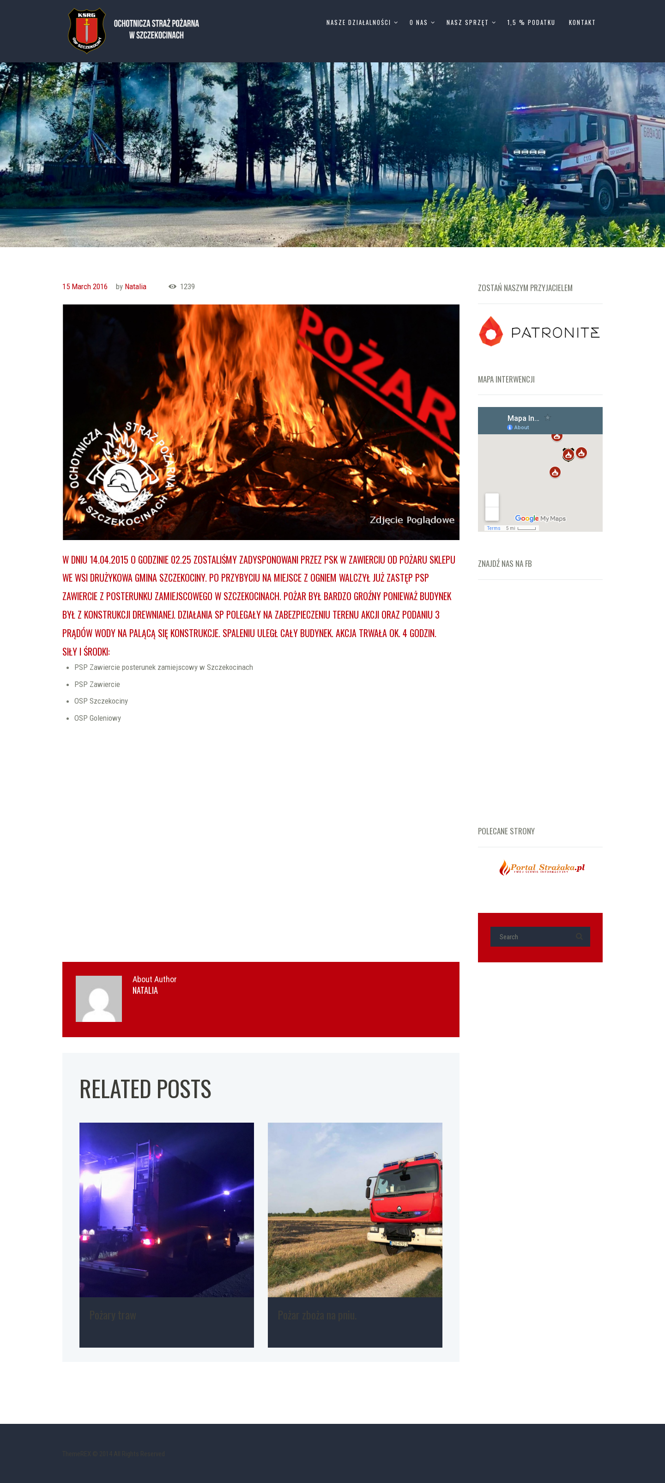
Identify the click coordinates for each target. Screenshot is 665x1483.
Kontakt (582, 22)
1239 (187, 286)
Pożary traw (112, 1314)
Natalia (135, 286)
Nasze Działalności (358, 22)
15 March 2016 (85, 286)
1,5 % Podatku (532, 22)
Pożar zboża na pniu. (317, 1314)
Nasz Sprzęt (468, 22)
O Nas (419, 22)
